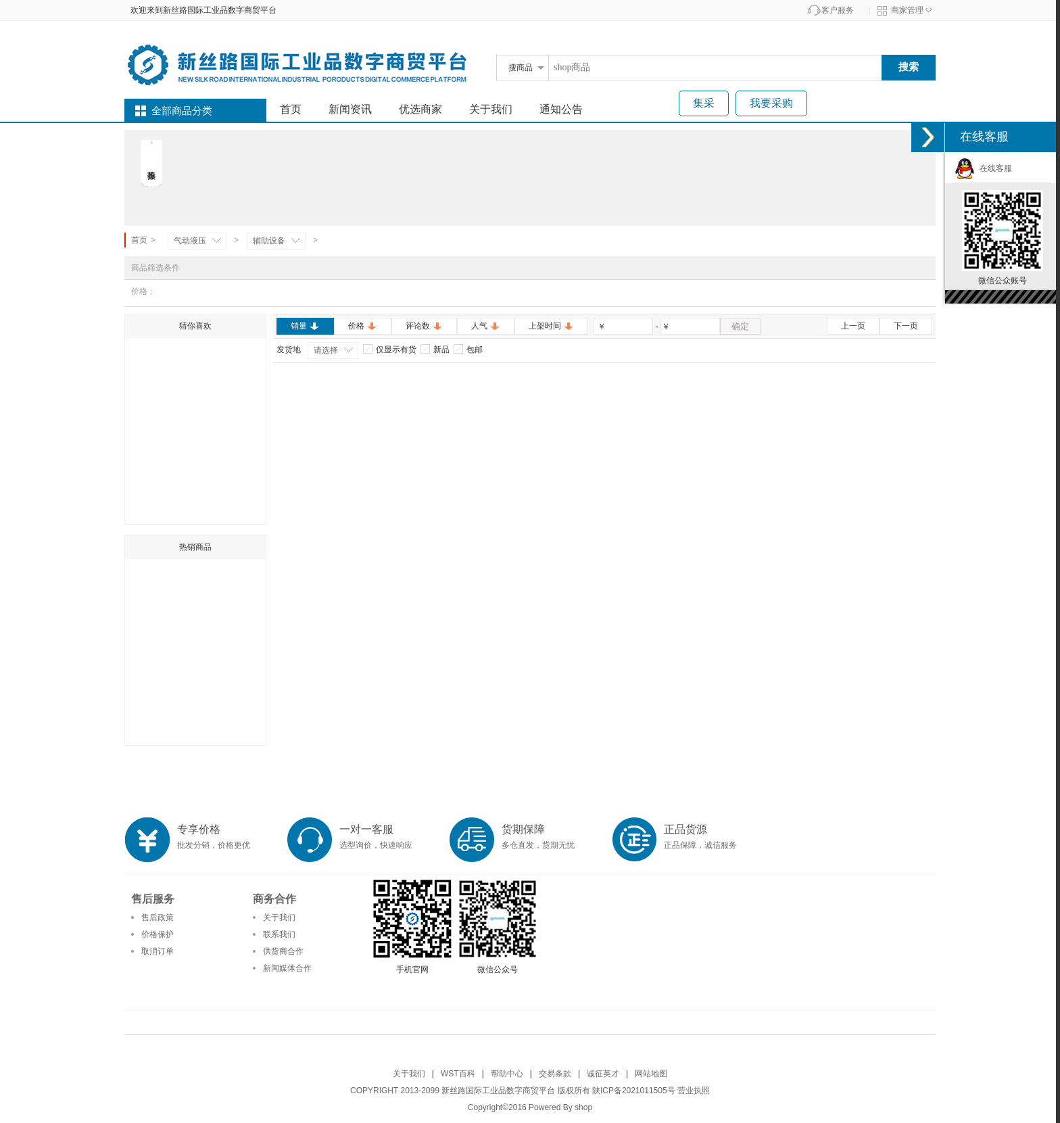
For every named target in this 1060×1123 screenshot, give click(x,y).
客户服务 (837, 10)
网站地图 (651, 1073)
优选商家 (420, 109)
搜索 (908, 66)
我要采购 (771, 103)
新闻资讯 (350, 109)
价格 (362, 326)
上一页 (853, 326)
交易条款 (555, 1073)
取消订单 (157, 951)
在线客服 (983, 168)
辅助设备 (269, 240)
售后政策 (157, 917)
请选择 (326, 350)
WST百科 (458, 1073)
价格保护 (157, 934)
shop (583, 1107)
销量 (305, 326)
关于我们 (490, 109)
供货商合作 (283, 951)
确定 (740, 326)
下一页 (906, 326)
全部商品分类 (181, 110)
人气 (485, 326)
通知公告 (561, 109)
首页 (291, 109)
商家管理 (907, 10)
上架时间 (551, 326)
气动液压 (190, 240)
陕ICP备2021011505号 (633, 1090)
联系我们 (279, 934)
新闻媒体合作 (287, 968)
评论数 (424, 326)
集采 (704, 103)
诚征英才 (603, 1073)
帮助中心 (507, 1073)
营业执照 (693, 1090)
